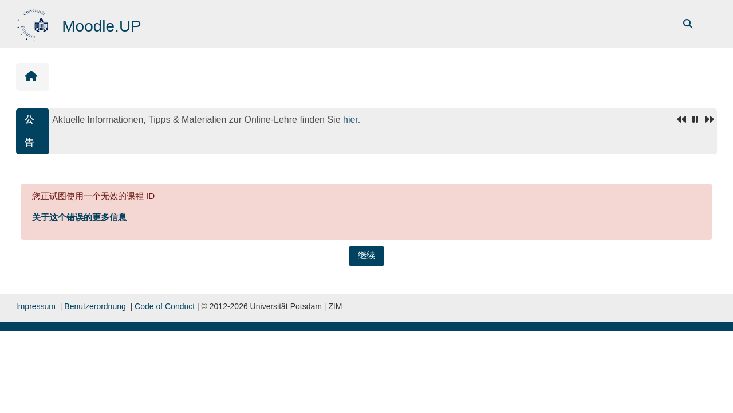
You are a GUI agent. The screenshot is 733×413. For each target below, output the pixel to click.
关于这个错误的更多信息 (79, 217)
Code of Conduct (165, 306)
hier (350, 119)
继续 (366, 255)
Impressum (36, 306)
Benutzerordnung (94, 306)
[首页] (34, 23)
